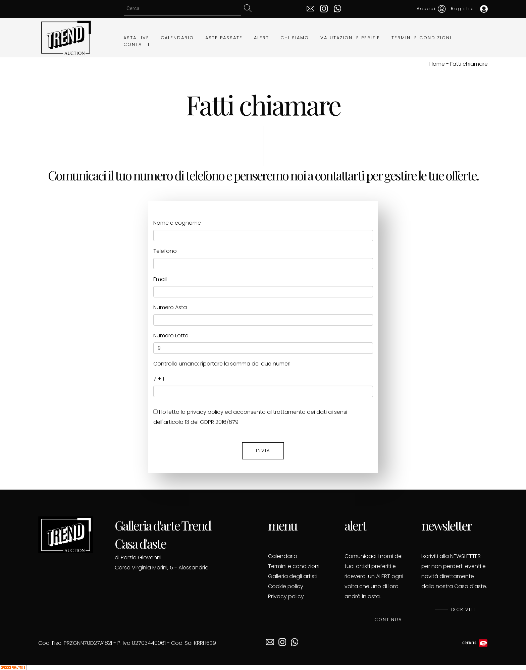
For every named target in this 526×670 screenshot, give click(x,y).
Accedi (431, 8)
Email (160, 279)
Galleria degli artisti (292, 576)
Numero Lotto (171, 335)
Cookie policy (285, 586)
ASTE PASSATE (224, 38)
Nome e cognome (177, 223)
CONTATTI (136, 44)
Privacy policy (286, 596)
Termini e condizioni (293, 566)
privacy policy (205, 412)
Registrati (469, 8)
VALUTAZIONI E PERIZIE (350, 38)
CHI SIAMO (294, 38)
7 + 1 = (161, 379)
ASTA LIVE (136, 38)
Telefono (165, 251)
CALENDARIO (177, 38)
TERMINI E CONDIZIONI (421, 38)
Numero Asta (170, 307)
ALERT (261, 38)
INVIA (263, 450)
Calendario (282, 556)
